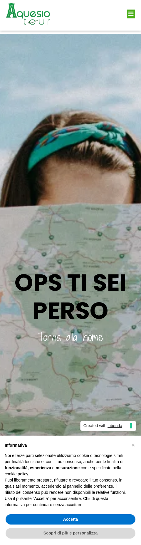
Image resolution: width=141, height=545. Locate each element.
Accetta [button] (70, 519)
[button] (131, 11)
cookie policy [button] (16, 474)
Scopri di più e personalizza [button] (70, 533)
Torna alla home (70, 337)
